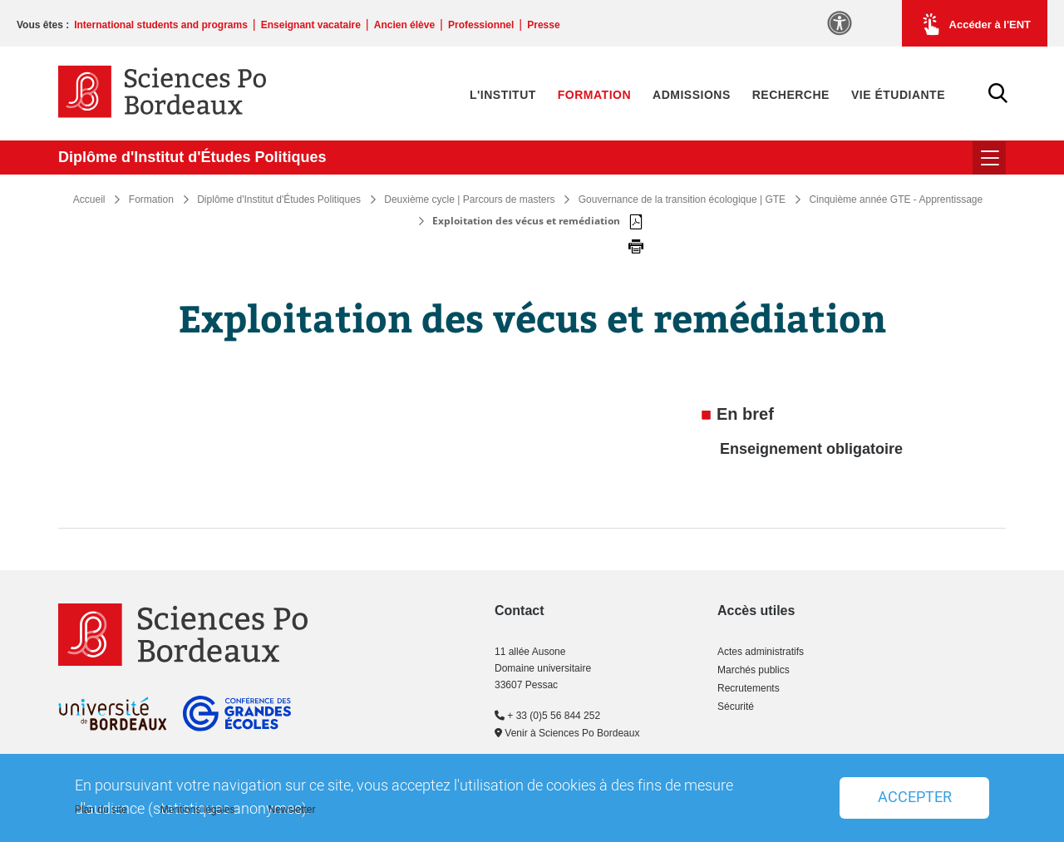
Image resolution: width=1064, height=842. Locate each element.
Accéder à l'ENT (975, 24)
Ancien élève (404, 25)
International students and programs (161, 25)
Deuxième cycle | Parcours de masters (469, 199)
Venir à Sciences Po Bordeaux (567, 733)
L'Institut (503, 94)
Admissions (692, 94)
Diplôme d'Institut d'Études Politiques (192, 157)
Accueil (89, 199)
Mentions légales (197, 809)
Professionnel (481, 25)
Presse (543, 25)
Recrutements (748, 688)
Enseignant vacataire (311, 25)
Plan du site (101, 809)
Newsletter (292, 809)
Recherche (791, 94)
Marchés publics (753, 670)
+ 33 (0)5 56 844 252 (547, 715)
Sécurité (735, 706)
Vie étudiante (898, 94)
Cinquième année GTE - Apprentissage (896, 199)
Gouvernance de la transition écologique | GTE (682, 199)
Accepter (915, 797)
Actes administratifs (760, 651)
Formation (594, 94)
